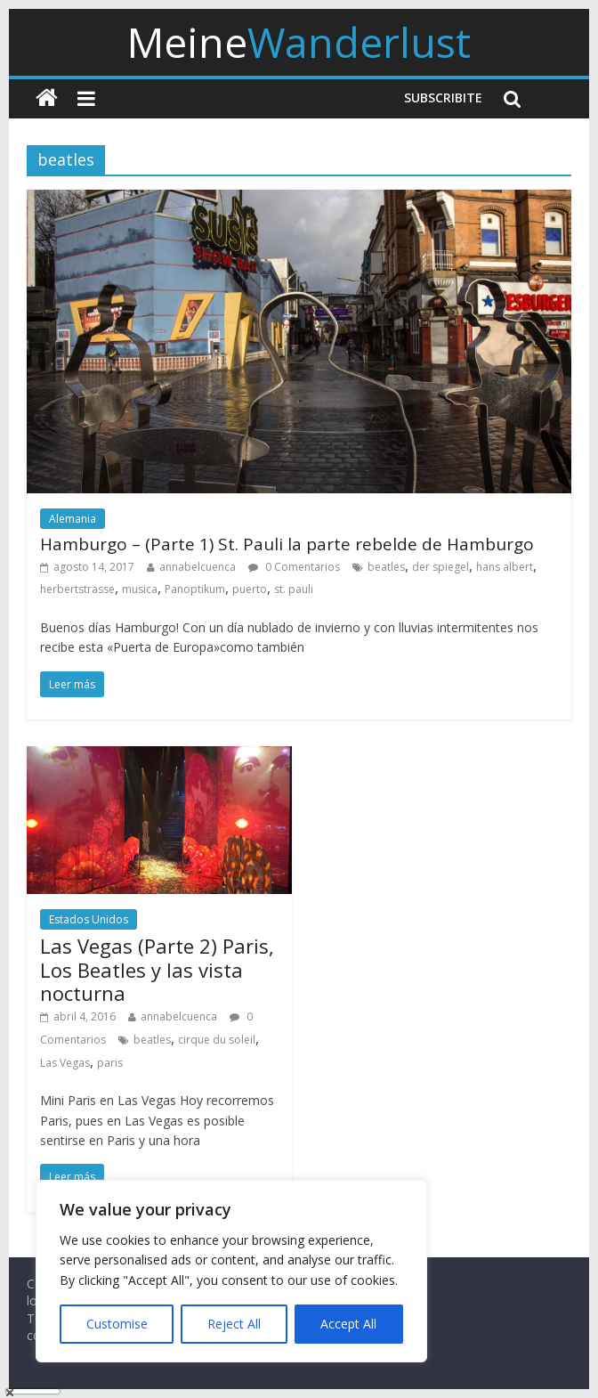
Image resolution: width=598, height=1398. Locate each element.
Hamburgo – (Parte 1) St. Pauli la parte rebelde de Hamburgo (287, 544)
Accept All (348, 1323)
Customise (117, 1323)
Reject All (234, 1323)
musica (140, 589)
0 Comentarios (294, 566)
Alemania (72, 518)
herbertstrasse (77, 589)
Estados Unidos (88, 919)
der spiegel (440, 566)
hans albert (504, 566)
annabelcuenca (197, 566)
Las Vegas (65, 1062)
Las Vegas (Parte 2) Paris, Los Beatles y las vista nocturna (157, 969)
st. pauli (293, 589)
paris (110, 1062)
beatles (386, 566)
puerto (249, 589)
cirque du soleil (216, 1039)
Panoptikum (195, 589)
